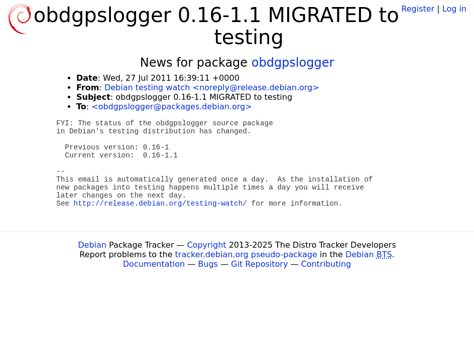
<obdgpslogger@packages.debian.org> (171, 106)
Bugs (208, 264)
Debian (92, 245)
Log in (454, 9)
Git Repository (259, 264)
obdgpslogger (293, 63)
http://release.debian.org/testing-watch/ (160, 204)
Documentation (154, 264)
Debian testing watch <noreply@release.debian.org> (211, 87)
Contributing (326, 264)
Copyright (206, 245)
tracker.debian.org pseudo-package (246, 254)
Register (417, 9)
